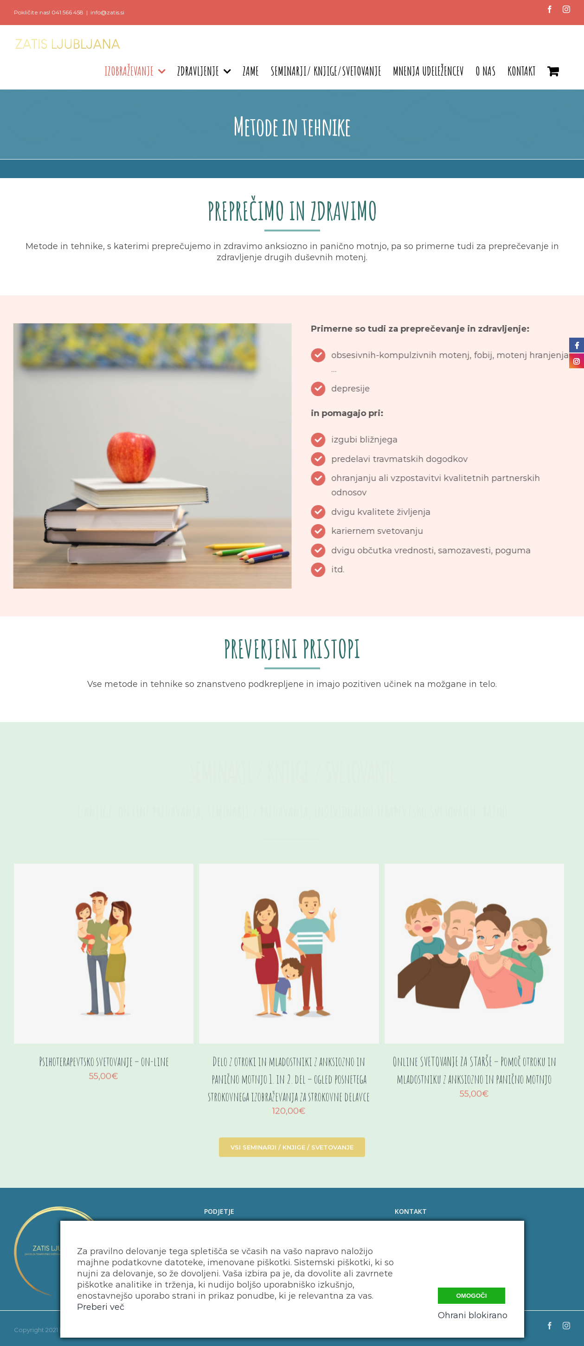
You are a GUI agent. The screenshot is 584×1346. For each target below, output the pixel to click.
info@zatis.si (107, 12)
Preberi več (100, 1307)
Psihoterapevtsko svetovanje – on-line (104, 1066)
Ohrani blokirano (472, 1315)
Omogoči (471, 1295)
